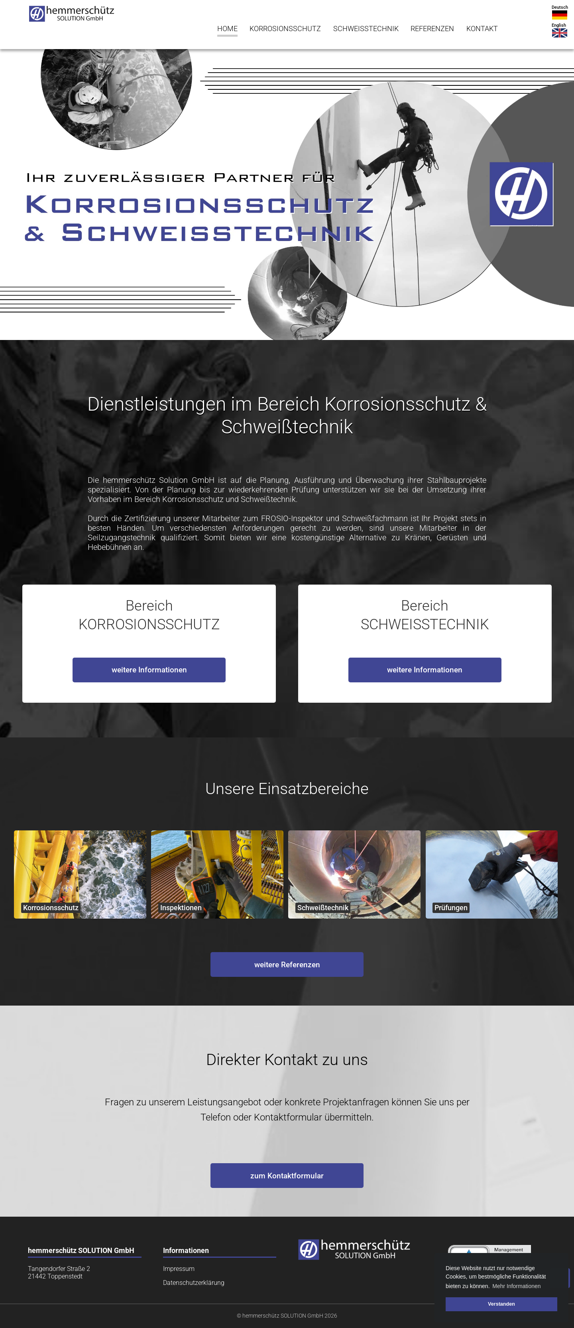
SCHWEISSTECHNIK (366, 29)
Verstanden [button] (501, 1304)
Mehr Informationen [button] (516, 1286)
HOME (227, 29)
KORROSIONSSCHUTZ (285, 29)
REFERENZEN (432, 29)
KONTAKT (482, 29)
